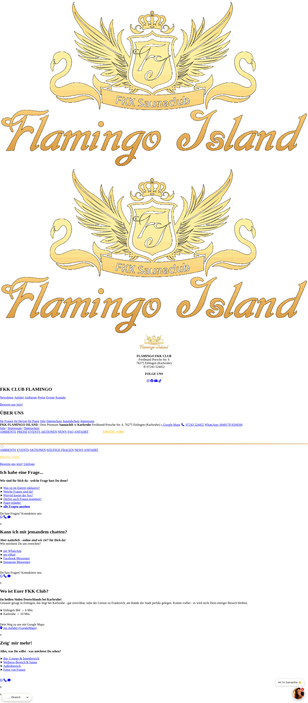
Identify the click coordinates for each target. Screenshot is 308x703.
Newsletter (7, 397)
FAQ (70, 431)
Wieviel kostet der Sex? (18, 495)
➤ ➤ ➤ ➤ (154, 664)
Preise (41, 397)
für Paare (33, 421)
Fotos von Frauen (14, 669)
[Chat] (298, 693)
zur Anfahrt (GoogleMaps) (18, 628)
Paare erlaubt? (12, 502)
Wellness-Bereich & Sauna (20, 662)
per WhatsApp (12, 551)
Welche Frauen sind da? (18, 491)
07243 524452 (192, 424)
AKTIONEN (49, 431)
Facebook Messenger (16, 558)
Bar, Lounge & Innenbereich (21, 658)
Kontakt (60, 397)
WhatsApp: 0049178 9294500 (223, 424)
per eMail (9, 554)
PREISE (22, 431)
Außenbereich (12, 666)
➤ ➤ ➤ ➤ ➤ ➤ (154, 498)
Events (50, 397)
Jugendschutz (71, 421)
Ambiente (30, 397)
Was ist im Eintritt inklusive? (21, 488)
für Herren (20, 421)
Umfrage (29, 464)
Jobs (42, 421)
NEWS (62, 431)
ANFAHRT (81, 431)
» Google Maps (170, 424)
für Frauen (6, 421)
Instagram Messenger (16, 562)
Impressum (87, 421)
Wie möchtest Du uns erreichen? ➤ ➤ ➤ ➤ (154, 557)
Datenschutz (54, 421)
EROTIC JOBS (113, 431)
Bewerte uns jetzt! (11, 404)
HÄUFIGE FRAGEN (60, 450)
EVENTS (34, 431)
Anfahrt (19, 397)
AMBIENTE (8, 431)
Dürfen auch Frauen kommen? (22, 499)
